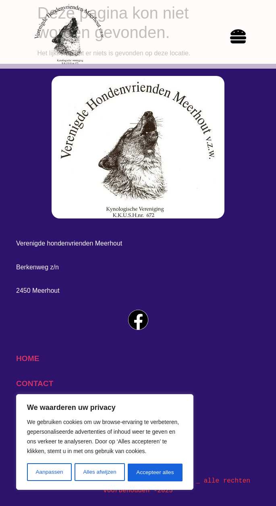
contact (34, 383)
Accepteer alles (155, 472)
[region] (104, 442)
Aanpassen (49, 472)
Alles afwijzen (100, 472)
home (27, 358)
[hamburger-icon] (238, 37)
